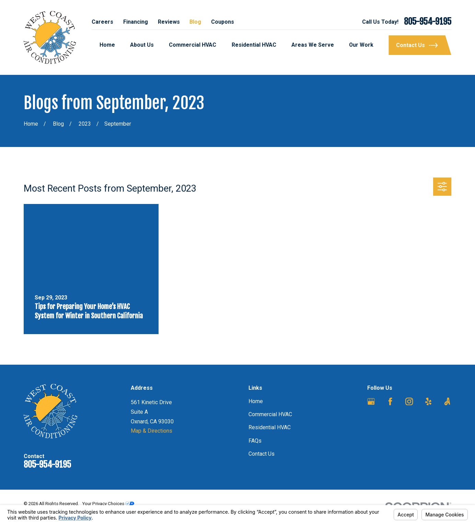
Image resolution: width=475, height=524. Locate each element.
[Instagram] (409, 401)
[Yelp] (428, 401)
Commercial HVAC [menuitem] (192, 45)
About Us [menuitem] (142, 45)
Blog (195, 22)
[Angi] (447, 401)
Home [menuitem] (107, 45)
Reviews (169, 22)
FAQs (255, 440)
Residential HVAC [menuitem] (254, 45)
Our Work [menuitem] (361, 45)
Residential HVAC (269, 427)
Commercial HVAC (270, 414)
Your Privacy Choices (108, 503)
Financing (135, 22)
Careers (102, 22)
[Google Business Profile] (371, 401)
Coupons (222, 22)
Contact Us (261, 454)
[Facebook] (390, 401)
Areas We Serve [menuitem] (312, 45)
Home (255, 401)
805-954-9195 (427, 22)
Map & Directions (151, 431)
